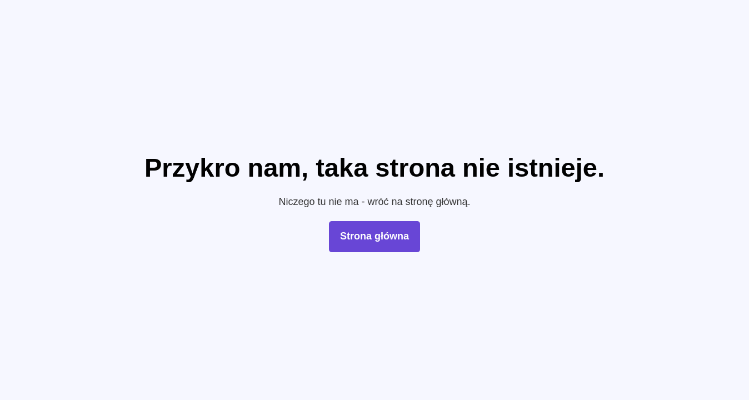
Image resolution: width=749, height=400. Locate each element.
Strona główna (374, 236)
